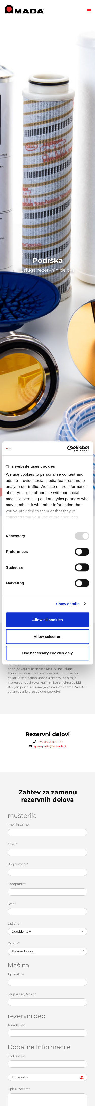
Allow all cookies (47, 620)
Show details (68, 604)
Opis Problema (19, 1089)
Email (12, 844)
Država (14, 943)
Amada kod (16, 1025)
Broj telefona (18, 864)
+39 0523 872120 (49, 742)
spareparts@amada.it (49, 746)
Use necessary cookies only (47, 653)
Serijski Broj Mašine (22, 994)
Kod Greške (16, 1056)
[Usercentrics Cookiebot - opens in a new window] (67, 448)
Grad (12, 904)
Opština (14, 923)
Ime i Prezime (19, 824)
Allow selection (47, 636)
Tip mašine (16, 974)
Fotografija (20, 1077)
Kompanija (17, 884)
